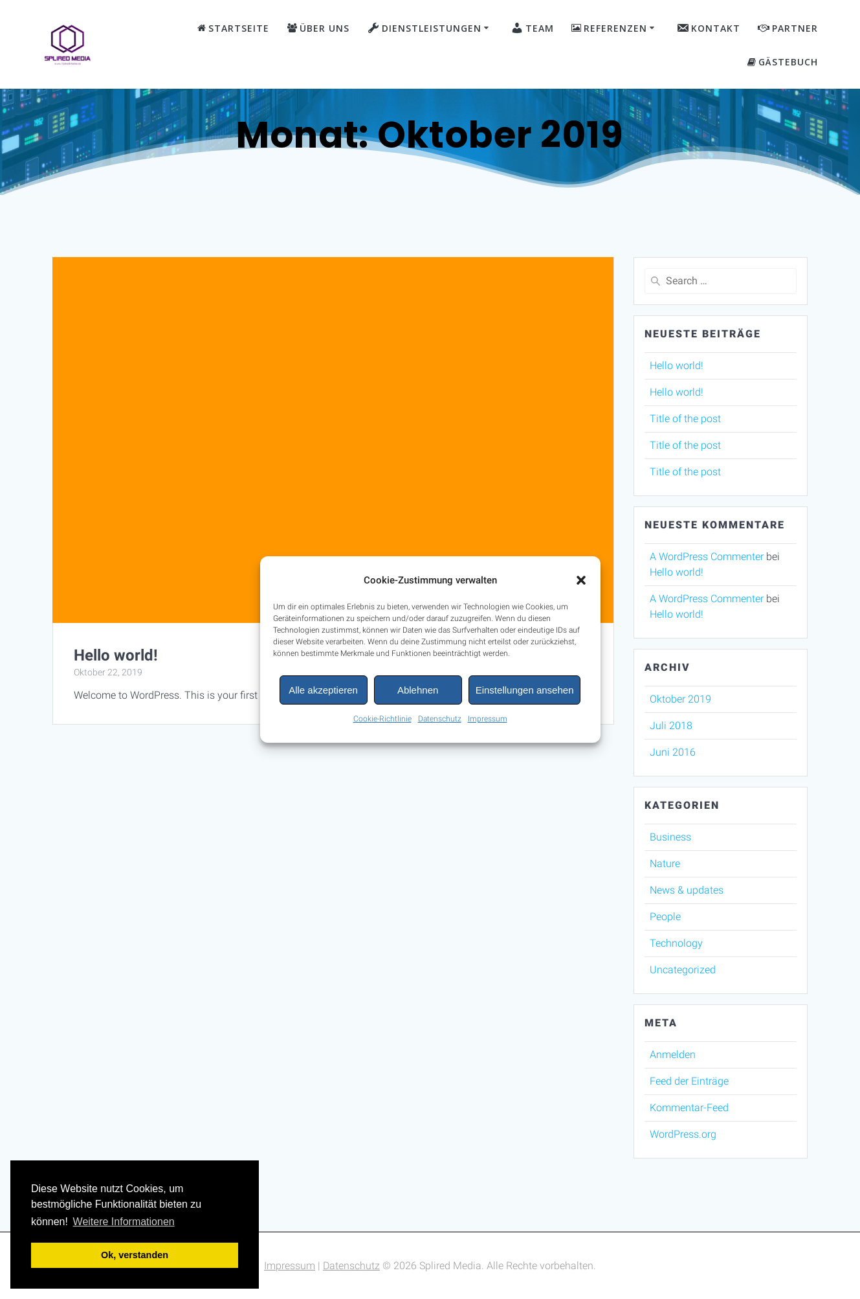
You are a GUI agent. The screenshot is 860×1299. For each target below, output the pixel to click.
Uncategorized (683, 970)
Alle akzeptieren (323, 693)
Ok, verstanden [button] (134, 1255)
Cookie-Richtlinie (382, 723)
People (665, 916)
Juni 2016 (673, 752)
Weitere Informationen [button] (124, 1221)
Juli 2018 (671, 725)
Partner (788, 28)
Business (670, 837)
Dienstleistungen (424, 27)
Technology (676, 943)
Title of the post (685, 418)
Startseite (233, 28)
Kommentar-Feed (689, 1107)
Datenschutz (439, 723)
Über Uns (318, 28)
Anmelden (673, 1054)
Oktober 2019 (680, 699)
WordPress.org (683, 1134)
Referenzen (609, 28)
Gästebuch (782, 62)
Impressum (487, 723)
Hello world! (116, 655)
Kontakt (708, 27)
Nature (665, 863)
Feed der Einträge (689, 1081)
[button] (581, 584)
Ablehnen (417, 693)
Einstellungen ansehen (525, 693)
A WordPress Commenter (707, 556)
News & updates (686, 890)
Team (532, 27)
